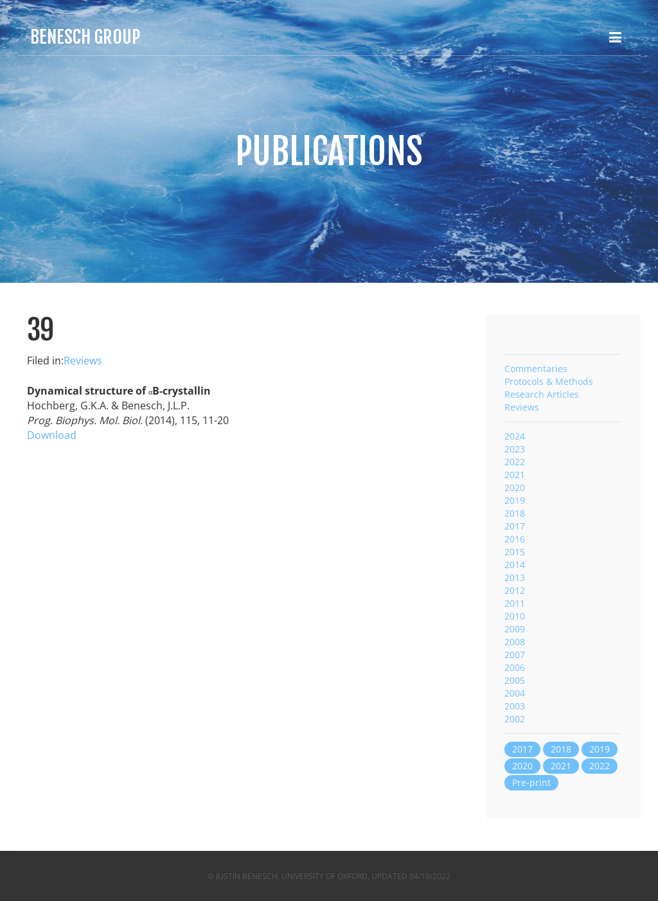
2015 (514, 552)
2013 (514, 577)
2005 (514, 680)
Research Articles (541, 394)
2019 (514, 500)
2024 (514, 436)
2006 (514, 667)
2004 (514, 693)
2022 (514, 462)
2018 (514, 513)
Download (51, 435)
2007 (514, 654)
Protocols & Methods (548, 381)
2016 (514, 539)
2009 (514, 629)
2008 (514, 642)
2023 (514, 449)
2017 (514, 526)
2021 (514, 474)
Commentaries (535, 368)
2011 (514, 603)
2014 (514, 564)
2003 (514, 706)
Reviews (83, 360)
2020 (514, 487)
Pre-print (531, 782)
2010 (514, 616)
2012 (514, 590)
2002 (514, 719)
